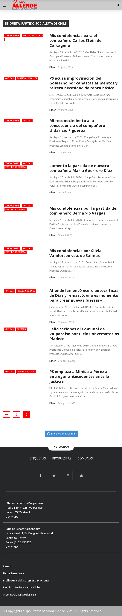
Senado (8, 566)
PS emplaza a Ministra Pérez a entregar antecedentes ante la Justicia (79, 376)
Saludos (21, 329)
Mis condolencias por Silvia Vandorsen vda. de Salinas (75, 253)
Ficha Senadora (13, 573)
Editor (52, 67)
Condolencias (12, 35)
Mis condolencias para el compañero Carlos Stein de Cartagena (75, 40)
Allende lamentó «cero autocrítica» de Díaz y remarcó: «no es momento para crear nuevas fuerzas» (84, 295)
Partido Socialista (27, 78)
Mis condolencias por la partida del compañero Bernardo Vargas (83, 211)
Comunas (85, 458)
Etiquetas (37, 458)
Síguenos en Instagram (61, 433)
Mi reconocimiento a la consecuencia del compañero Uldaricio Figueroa (77, 125)
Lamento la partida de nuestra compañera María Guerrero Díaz (80, 168)
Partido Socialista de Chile (21, 587)
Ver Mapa (12, 516)
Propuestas (61, 458)
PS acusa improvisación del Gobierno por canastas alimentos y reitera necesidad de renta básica (83, 83)
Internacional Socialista (19, 594)
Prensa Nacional (26, 291)
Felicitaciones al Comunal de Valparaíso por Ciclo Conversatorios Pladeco (84, 333)
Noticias (9, 78)
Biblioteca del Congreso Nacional (26, 580)
